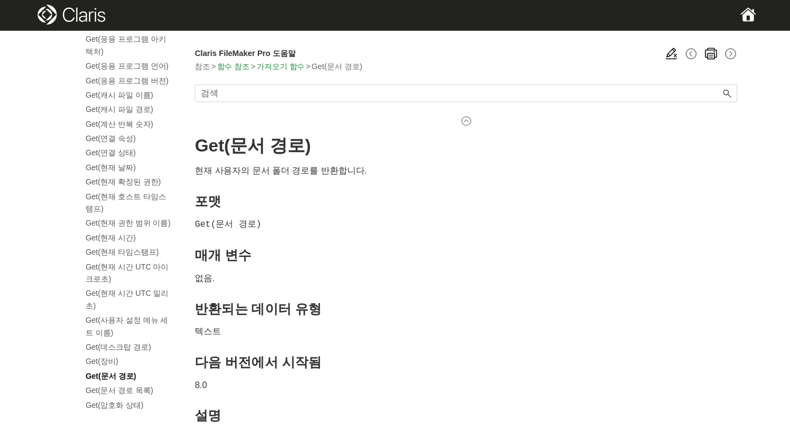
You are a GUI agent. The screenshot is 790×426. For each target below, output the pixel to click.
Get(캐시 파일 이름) (119, 95)
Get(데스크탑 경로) (118, 347)
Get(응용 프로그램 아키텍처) (126, 45)
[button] (727, 93)
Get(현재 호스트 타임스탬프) (126, 202)
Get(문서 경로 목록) (119, 390)
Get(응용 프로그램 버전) (127, 80)
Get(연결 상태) (111, 152)
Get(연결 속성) (111, 138)
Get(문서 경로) (111, 376)
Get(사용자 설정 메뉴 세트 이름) (127, 326)
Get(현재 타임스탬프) (122, 252)
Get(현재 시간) (111, 237)
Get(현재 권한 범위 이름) (128, 222)
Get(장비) (102, 361)
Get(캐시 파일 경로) (119, 109)
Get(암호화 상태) (114, 405)
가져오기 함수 (281, 66)
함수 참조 (233, 66)
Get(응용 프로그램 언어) (127, 65)
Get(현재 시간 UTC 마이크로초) (127, 272)
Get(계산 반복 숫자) (119, 124)
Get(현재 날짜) (111, 167)
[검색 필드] (466, 93)
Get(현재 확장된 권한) (123, 181)
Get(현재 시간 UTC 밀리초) (127, 299)
